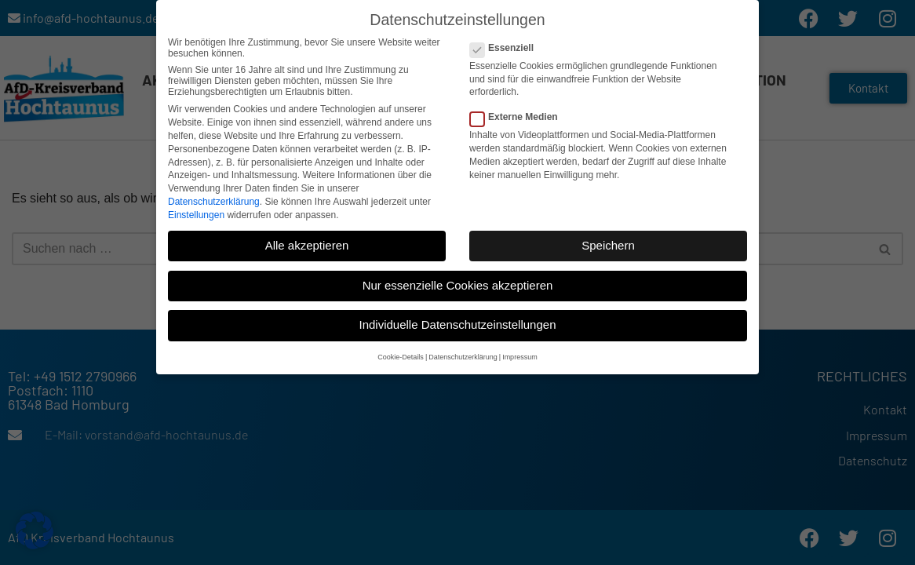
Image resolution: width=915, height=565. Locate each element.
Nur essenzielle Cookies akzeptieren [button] (458, 285)
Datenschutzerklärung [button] (463, 357)
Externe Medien (518, 116)
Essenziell (506, 47)
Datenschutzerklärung (214, 201)
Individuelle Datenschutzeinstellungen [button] (457, 324)
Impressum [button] (520, 357)
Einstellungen (196, 215)
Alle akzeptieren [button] (307, 245)
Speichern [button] (608, 245)
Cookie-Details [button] (400, 357)
